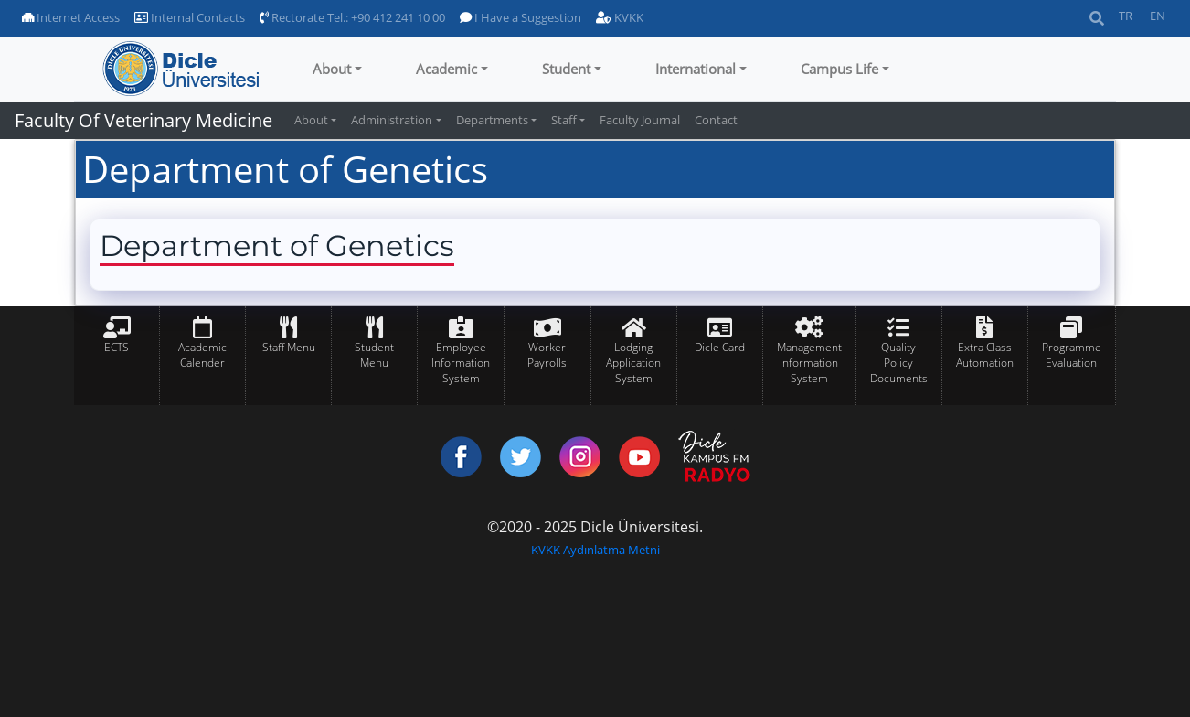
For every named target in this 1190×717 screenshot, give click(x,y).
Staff (564, 120)
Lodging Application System (633, 362)
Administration (391, 120)
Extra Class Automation (985, 354)
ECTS (116, 347)
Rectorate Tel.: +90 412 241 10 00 (352, 17)
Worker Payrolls (547, 354)
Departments (492, 120)
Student (566, 68)
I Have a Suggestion (520, 17)
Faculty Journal (640, 120)
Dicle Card (720, 347)
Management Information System (809, 362)
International (695, 68)
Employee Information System (460, 362)
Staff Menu (288, 347)
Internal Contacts (189, 17)
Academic (446, 68)
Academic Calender (202, 354)
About (332, 68)
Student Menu (374, 354)
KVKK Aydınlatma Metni (595, 549)
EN (1157, 15)
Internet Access (71, 17)
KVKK (619, 17)
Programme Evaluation (1071, 354)
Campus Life (839, 68)
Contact (716, 120)
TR (1125, 15)
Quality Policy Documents (899, 362)
